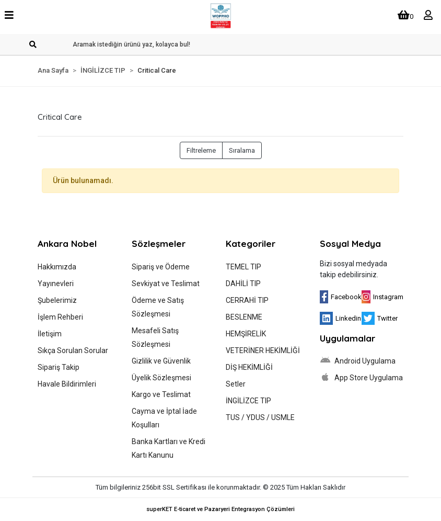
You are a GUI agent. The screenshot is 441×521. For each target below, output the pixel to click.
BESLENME (244, 317)
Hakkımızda (57, 267)
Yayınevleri (56, 283)
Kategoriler (250, 243)
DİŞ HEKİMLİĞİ (249, 367)
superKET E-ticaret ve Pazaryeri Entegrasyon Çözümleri (220, 509)
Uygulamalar (347, 338)
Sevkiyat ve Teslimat (166, 283)
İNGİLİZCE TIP (248, 401)
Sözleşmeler (158, 243)
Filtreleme (201, 150)
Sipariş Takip (58, 367)
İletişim (50, 334)
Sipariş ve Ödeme (161, 267)
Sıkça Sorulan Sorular (73, 350)
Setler (236, 384)
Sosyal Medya (350, 243)
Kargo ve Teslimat (161, 394)
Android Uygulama (358, 360)
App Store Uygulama (361, 377)
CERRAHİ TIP (247, 300)
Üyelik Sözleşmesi (161, 377)
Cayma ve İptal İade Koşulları (164, 418)
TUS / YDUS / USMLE (260, 417)
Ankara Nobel (67, 243)
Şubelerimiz (57, 300)
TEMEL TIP (243, 267)
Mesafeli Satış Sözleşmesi (155, 337)
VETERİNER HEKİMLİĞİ (263, 350)
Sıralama (242, 150)
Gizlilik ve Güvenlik (161, 361)
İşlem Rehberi (60, 317)
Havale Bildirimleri (67, 384)
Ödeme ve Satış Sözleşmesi (158, 307)
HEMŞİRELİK (246, 334)
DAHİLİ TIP (243, 283)
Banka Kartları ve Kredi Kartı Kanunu (168, 448)
